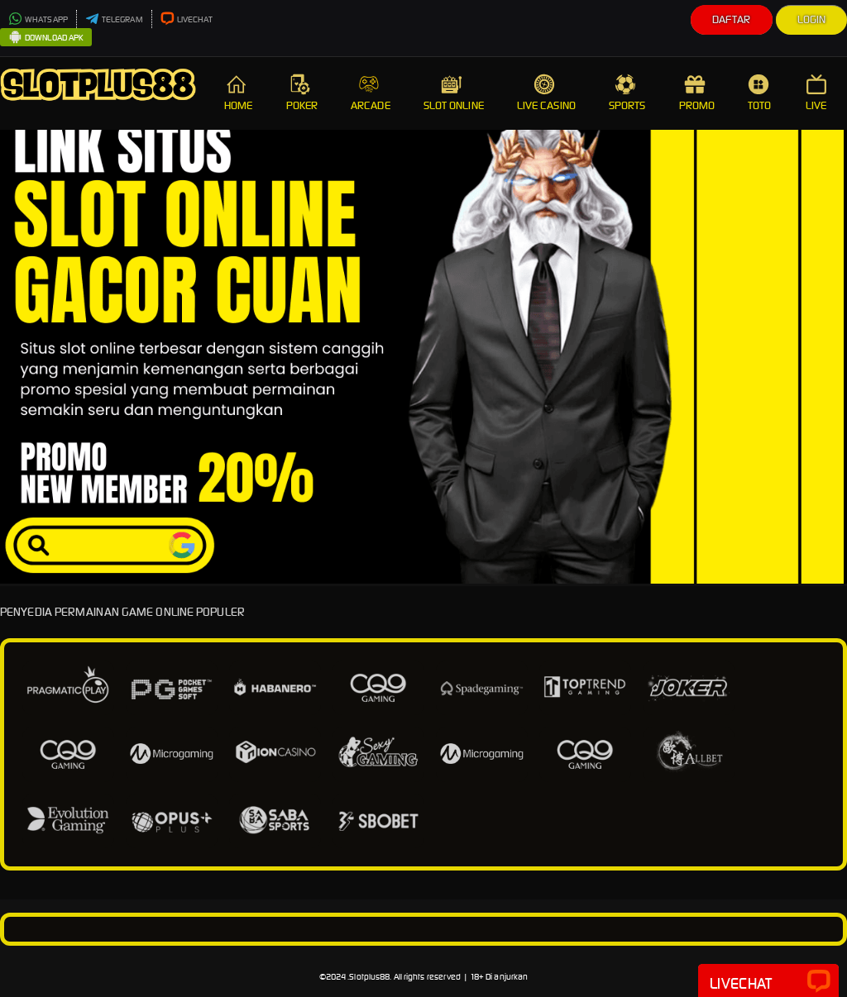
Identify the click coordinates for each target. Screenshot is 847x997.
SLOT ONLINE (454, 93)
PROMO (697, 93)
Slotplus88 (369, 976)
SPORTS (627, 93)
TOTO (760, 93)
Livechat (768, 982)
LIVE (818, 93)
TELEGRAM (114, 19)
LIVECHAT (186, 19)
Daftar (731, 19)
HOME (238, 93)
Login (811, 19)
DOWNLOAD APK (46, 38)
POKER (302, 93)
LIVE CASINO (546, 93)
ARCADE (370, 93)
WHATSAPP (38, 19)
